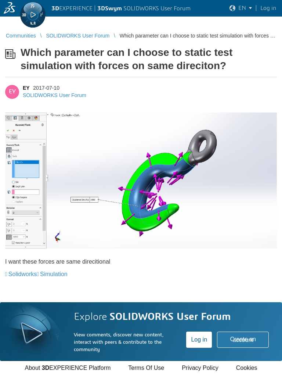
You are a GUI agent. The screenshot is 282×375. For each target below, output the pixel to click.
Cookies (246, 368)
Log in (199, 339)
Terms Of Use (146, 368)
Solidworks (22, 274)
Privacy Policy (200, 368)
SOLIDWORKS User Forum (54, 95)
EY (26, 88)
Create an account (243, 339)
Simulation (54, 274)
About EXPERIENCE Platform (68, 368)
